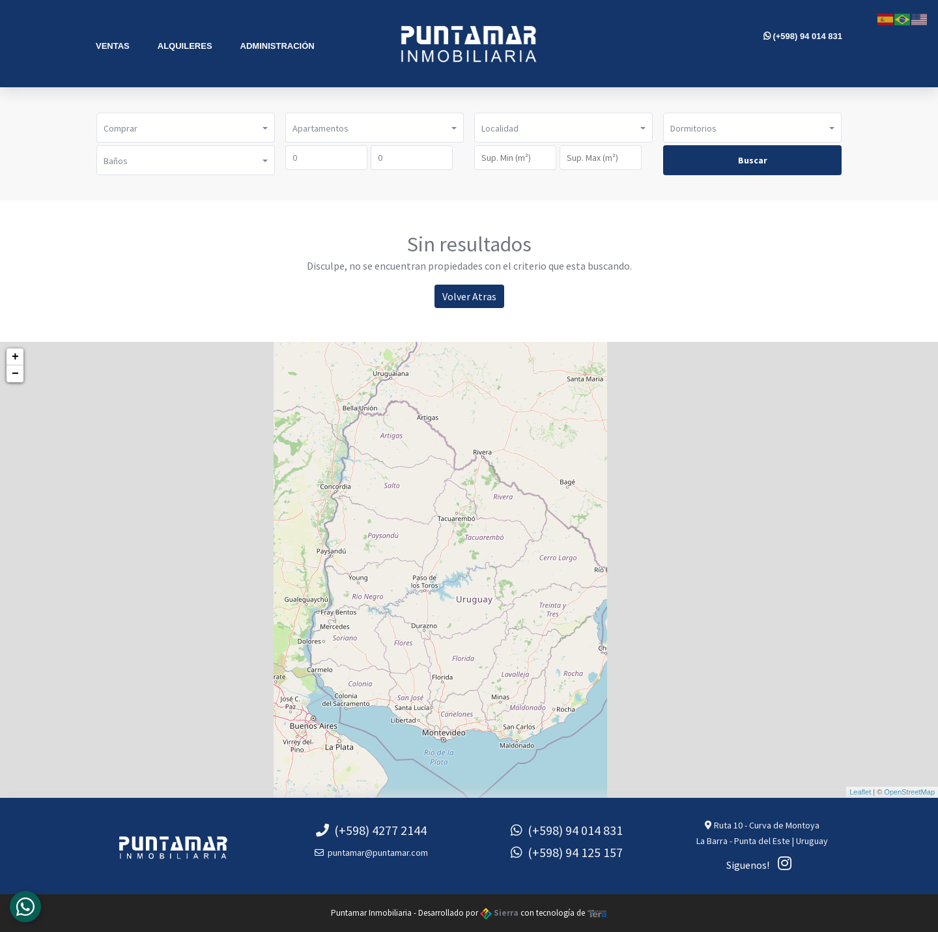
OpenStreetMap (909, 792)
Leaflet (860, 792)
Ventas (113, 46)
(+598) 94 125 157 (567, 852)
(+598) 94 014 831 (802, 36)
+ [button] (15, 357)
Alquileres (185, 46)
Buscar (752, 160)
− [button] (15, 374)
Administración (277, 46)
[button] (185, 128)
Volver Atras (469, 296)
